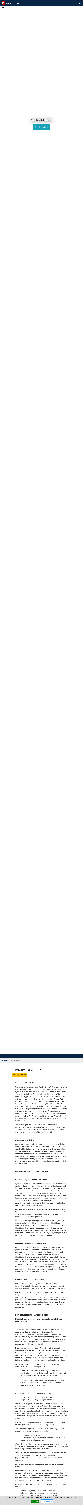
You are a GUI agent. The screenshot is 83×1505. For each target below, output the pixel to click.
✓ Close (35, 1501)
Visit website (41, 127)
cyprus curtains (13, 3)
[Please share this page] (42, 1069)
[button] (36, 1051)
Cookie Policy (47, 1501)
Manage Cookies (19, 1075)
